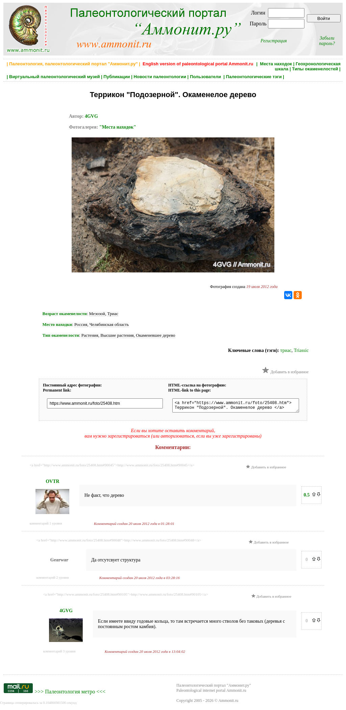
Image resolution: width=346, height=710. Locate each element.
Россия (80, 324)
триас (285, 350)
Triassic (301, 350)
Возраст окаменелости (65, 313)
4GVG (91, 116)
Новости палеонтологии (159, 76)
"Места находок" (117, 127)
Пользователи (206, 76)
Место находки (57, 324)
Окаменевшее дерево (155, 335)
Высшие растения (117, 335)
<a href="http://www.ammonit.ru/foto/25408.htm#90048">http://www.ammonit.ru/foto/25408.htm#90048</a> (118, 542)
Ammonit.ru (228, 702)
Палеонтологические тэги (254, 76)
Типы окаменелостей (315, 68)
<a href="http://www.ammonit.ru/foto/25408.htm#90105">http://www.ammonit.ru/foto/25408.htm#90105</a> (125, 596)
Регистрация (274, 40)
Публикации (116, 76)
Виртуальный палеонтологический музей (54, 76)
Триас (112, 313)
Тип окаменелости (61, 335)
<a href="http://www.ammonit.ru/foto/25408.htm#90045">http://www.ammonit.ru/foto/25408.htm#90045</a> (111, 467)
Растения (89, 335)
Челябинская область (109, 324)
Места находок (276, 63)
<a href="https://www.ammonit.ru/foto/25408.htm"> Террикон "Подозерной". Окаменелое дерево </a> (241, 406)
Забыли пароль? (327, 41)
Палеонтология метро (70, 693)
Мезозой (97, 313)
